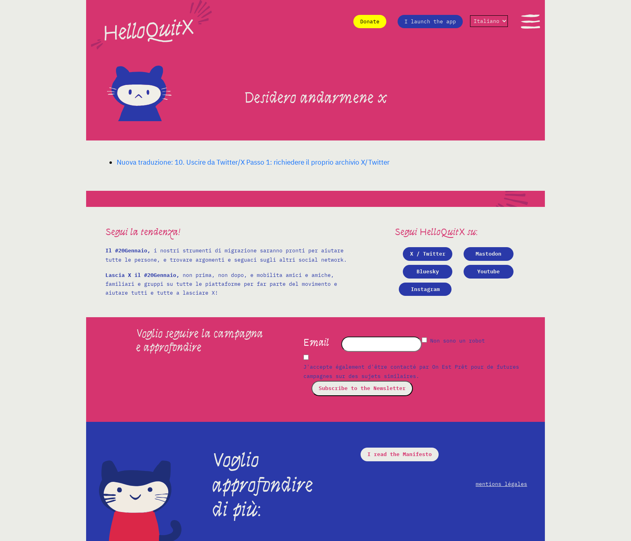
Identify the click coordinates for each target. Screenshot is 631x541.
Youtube (488, 271)
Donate (369, 21)
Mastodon (488, 253)
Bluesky (428, 271)
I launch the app (430, 21)
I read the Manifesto (399, 454)
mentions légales (501, 484)
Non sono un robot (453, 340)
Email (316, 342)
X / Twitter (427, 253)
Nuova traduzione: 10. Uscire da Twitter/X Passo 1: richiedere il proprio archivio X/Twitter (253, 162)
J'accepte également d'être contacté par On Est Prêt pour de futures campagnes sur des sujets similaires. (411, 371)
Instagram (425, 289)
